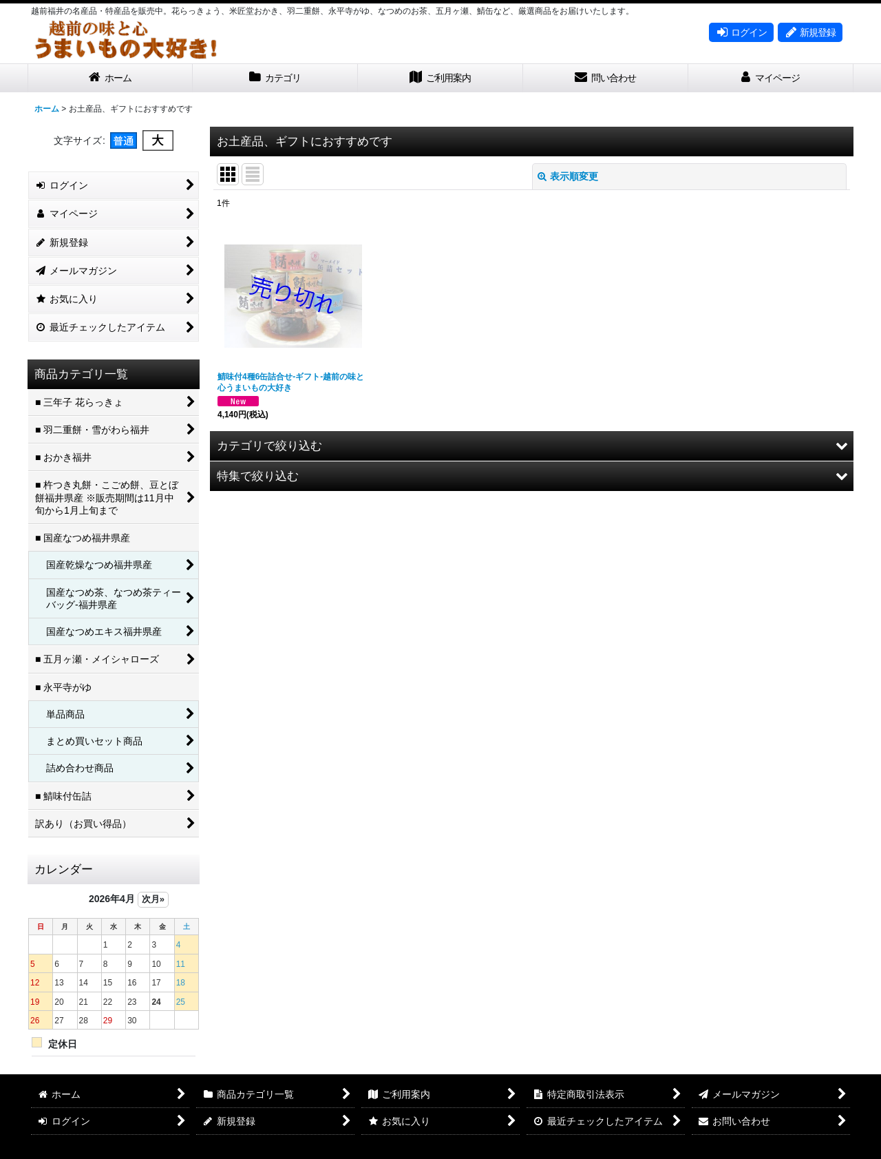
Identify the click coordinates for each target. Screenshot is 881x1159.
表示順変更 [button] (568, 176)
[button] (531, 446)
